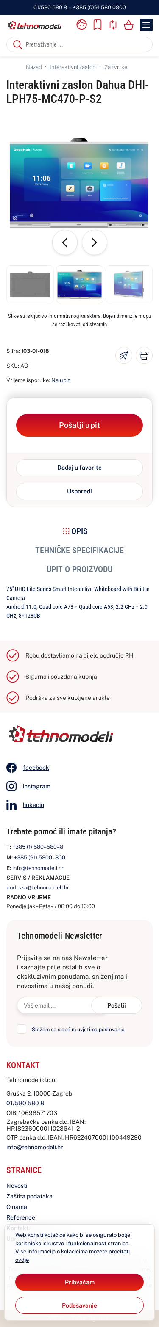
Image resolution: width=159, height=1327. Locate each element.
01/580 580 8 (50, 7)
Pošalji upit (79, 425)
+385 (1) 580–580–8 (37, 847)
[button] (30, 284)
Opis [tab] (79, 531)
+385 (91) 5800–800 (39, 857)
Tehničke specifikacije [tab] (79, 550)
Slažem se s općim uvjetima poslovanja (78, 1029)
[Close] (79, 1282)
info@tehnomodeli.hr (38, 868)
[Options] (79, 1305)
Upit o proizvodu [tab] (79, 569)
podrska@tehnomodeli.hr (37, 887)
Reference (20, 1217)
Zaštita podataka (29, 1196)
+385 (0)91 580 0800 (99, 7)
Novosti (16, 1185)
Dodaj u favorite (79, 467)
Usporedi (79, 491)
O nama (16, 1206)
